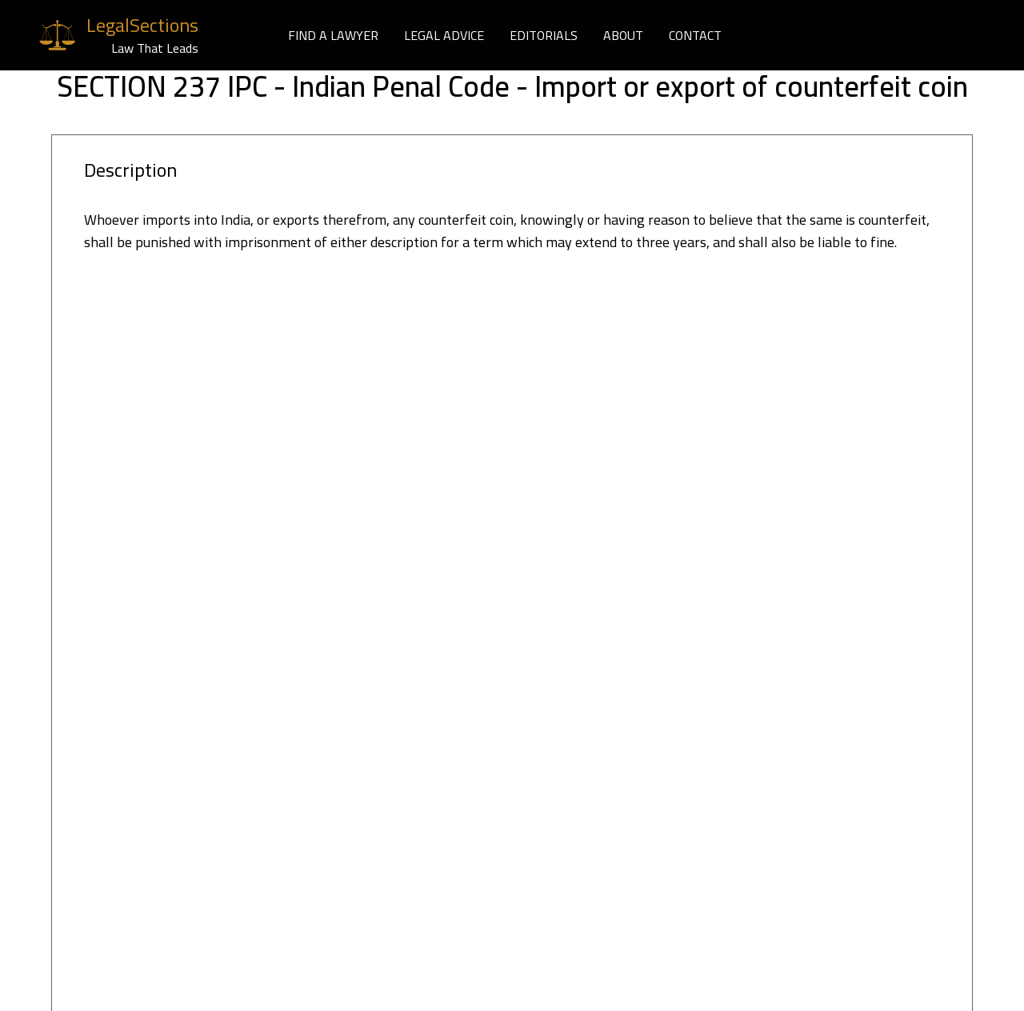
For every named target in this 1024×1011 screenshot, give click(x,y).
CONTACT (695, 35)
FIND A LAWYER (333, 35)
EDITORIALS (544, 35)
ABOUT (623, 35)
